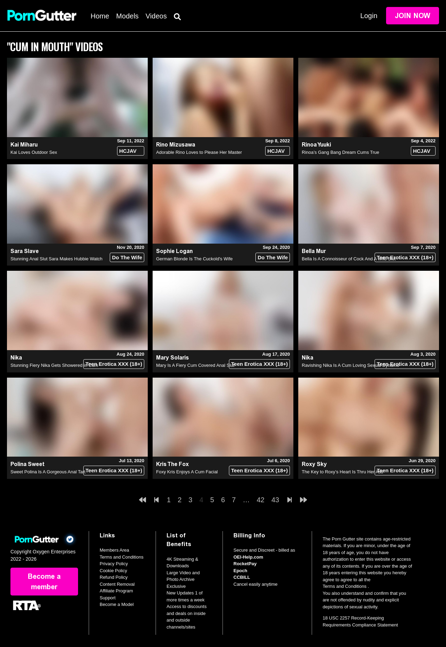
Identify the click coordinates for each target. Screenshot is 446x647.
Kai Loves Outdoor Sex (33, 152)
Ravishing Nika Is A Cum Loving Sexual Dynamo (350, 365)
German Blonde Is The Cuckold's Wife (194, 258)
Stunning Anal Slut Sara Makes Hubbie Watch (56, 258)
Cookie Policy (113, 570)
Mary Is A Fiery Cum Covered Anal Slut (195, 365)
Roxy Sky (314, 464)
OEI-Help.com (248, 557)
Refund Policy (114, 577)
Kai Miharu (24, 144)
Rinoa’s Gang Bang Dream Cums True (340, 152)
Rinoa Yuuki (316, 144)
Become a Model (117, 604)
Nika (16, 357)
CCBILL (241, 577)
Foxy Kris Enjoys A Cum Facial (187, 471)
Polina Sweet (27, 464)
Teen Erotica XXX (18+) (405, 257)
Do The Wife (127, 257)
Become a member (44, 581)
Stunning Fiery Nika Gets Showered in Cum (54, 365)
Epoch (240, 570)
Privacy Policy (114, 563)
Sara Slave (24, 251)
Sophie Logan (174, 251)
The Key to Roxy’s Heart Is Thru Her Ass (342, 471)
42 (260, 500)
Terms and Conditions (122, 557)
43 (275, 500)
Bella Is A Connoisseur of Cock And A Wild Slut (349, 258)
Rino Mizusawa (175, 144)
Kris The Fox (172, 464)
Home (100, 16)
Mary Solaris (172, 357)
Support (108, 597)
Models (127, 16)
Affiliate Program (116, 590)
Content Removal (117, 584)
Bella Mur (314, 251)
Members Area (114, 550)
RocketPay (244, 563)
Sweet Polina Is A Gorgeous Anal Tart (47, 471)
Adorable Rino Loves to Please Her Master (199, 152)
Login (368, 15)
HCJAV (128, 151)
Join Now (412, 15)
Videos (156, 16)
